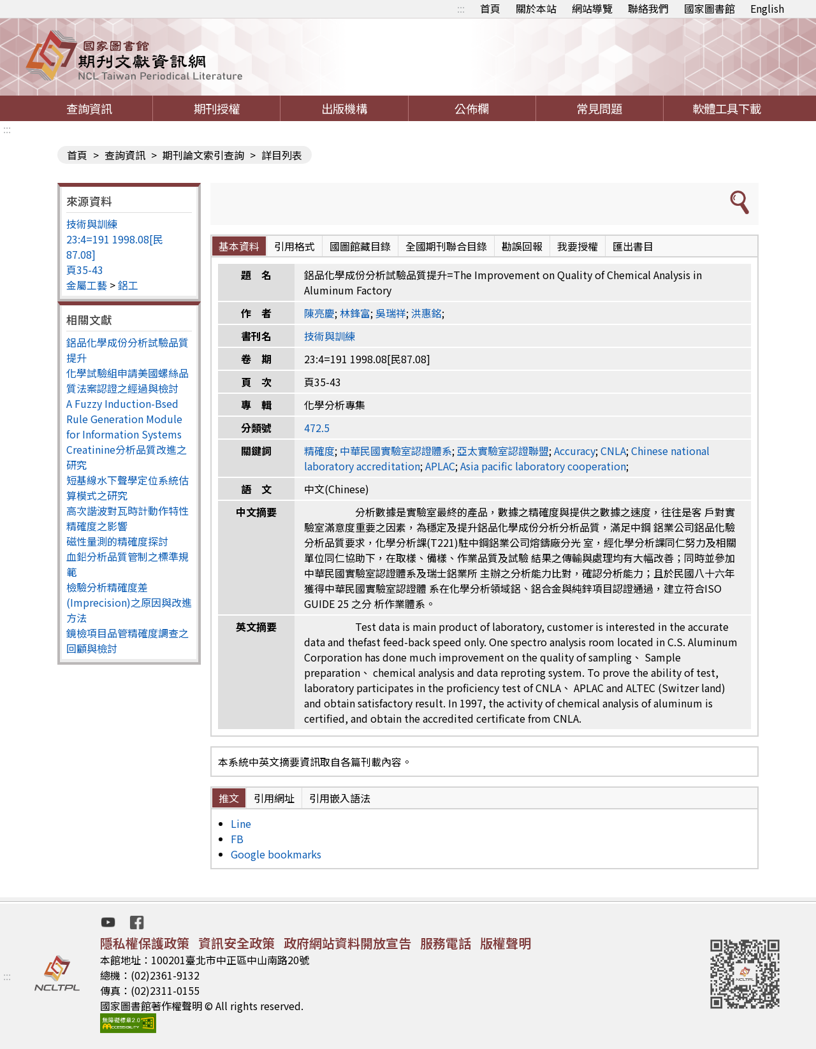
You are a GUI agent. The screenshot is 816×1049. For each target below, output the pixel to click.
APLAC (440, 466)
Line (241, 823)
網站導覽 (592, 8)
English (767, 8)
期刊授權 (217, 108)
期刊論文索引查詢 (203, 155)
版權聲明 (505, 943)
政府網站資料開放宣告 (347, 943)
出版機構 (344, 108)
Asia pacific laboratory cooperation (543, 466)
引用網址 (274, 798)
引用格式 (294, 246)
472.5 (317, 427)
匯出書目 (633, 246)
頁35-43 (84, 269)
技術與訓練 (91, 223)
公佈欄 (472, 108)
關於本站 (536, 8)
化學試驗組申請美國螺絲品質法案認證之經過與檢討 (127, 380)
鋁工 (128, 285)
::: (461, 8)
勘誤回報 (522, 246)
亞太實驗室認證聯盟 (503, 450)
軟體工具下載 (726, 108)
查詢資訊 (89, 108)
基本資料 (239, 246)
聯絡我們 (648, 8)
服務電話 (445, 943)
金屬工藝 (86, 285)
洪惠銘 (426, 313)
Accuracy (574, 450)
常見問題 (599, 108)
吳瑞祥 (390, 313)
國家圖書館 (709, 8)
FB (237, 838)
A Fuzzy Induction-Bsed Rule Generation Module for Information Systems (124, 419)
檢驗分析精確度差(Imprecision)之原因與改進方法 (129, 602)
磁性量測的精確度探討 (117, 541)
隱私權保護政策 (144, 943)
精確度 (319, 450)
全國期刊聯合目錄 (446, 246)
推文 (229, 798)
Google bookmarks (276, 854)
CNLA (613, 450)
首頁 (490, 8)
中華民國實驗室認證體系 (396, 450)
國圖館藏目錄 (360, 246)
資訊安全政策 (236, 943)
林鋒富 (355, 313)
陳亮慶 (319, 313)
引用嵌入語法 (339, 798)
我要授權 (577, 246)
